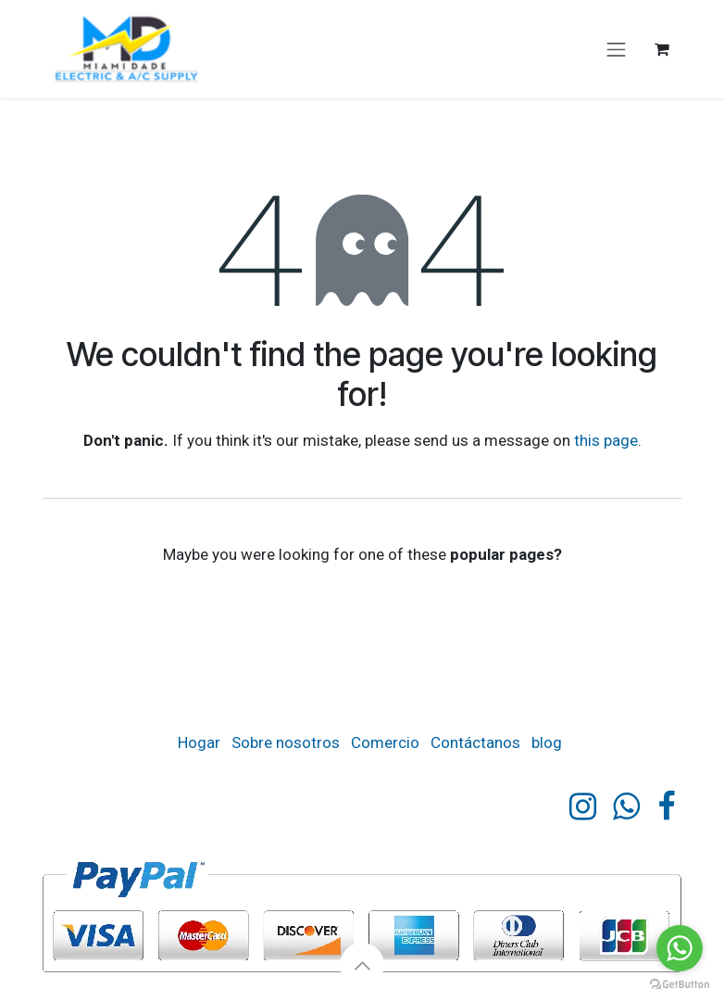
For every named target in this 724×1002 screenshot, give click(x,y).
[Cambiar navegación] (616, 49)
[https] (626, 806)
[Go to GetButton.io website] (679, 983)
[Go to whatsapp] (679, 948)
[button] (362, 965)
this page (606, 440)
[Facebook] (666, 806)
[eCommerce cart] (662, 49)
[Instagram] (583, 806)
